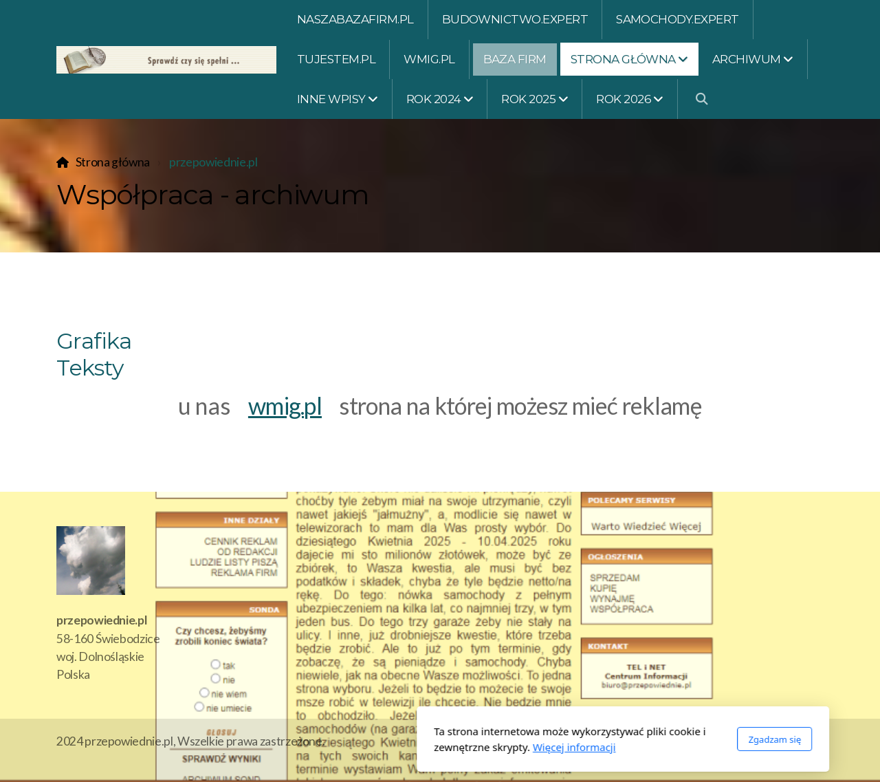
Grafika (93, 340)
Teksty (89, 367)
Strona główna (113, 162)
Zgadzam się (591, 739)
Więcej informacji (391, 747)
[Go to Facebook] (792, 742)
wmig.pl (285, 405)
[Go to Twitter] (813, 742)
